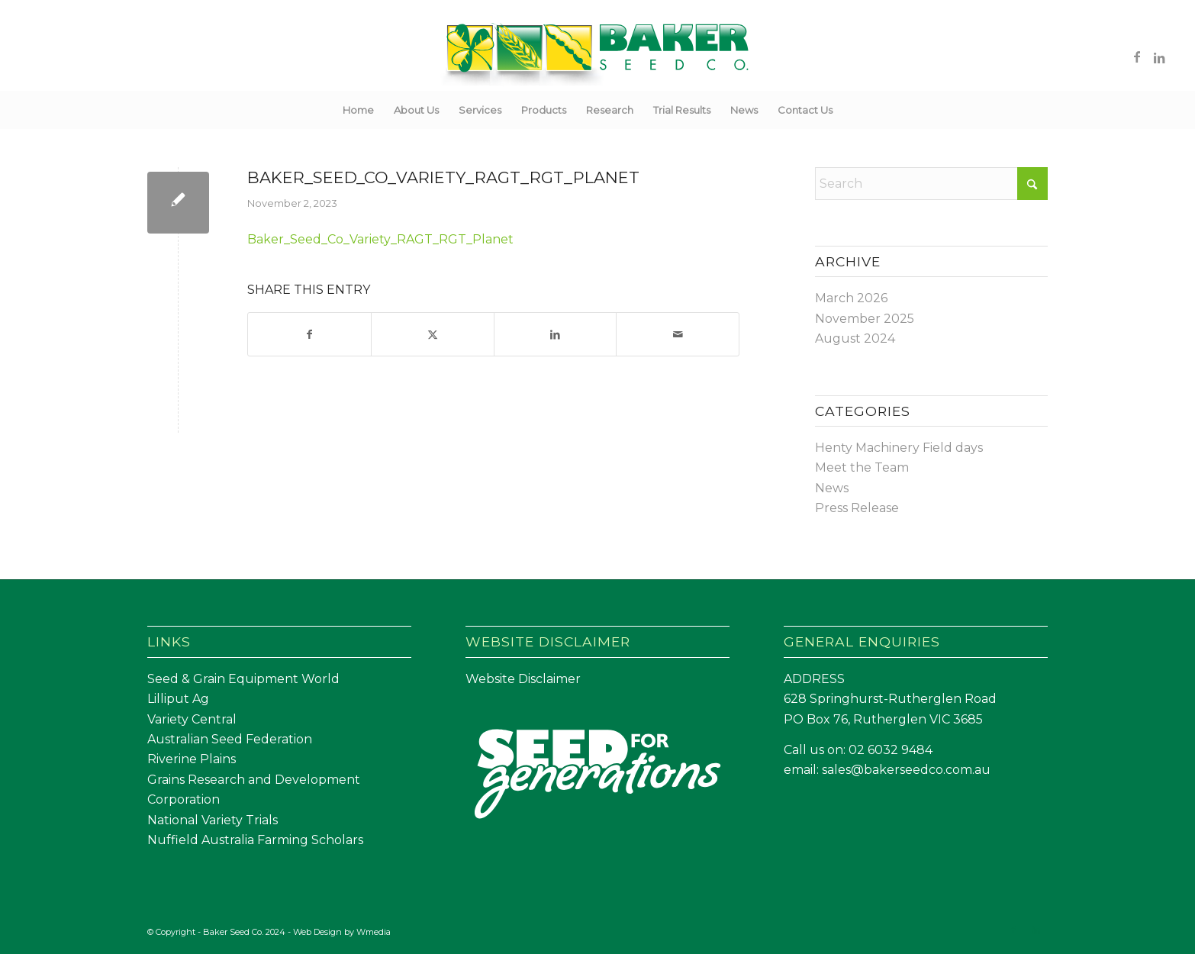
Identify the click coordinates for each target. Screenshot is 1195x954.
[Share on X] (433, 334)
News (832, 488)
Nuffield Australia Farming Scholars (255, 840)
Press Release (857, 508)
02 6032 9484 (890, 750)
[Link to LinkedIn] (1159, 56)
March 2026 (851, 298)
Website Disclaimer (523, 679)
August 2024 (855, 338)
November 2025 (864, 318)
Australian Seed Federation (229, 739)
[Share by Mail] (678, 334)
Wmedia (373, 932)
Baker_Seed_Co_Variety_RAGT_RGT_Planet (380, 239)
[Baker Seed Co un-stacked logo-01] (598, 56)
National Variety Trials (212, 820)
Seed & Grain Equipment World (243, 679)
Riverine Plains (191, 759)
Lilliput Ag (178, 698)
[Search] (852, 110)
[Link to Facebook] (1137, 56)
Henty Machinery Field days (899, 447)
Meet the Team (862, 467)
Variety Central (192, 719)
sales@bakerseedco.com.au (906, 769)
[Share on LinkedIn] (555, 334)
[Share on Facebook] (309, 334)
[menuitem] (358, 110)
